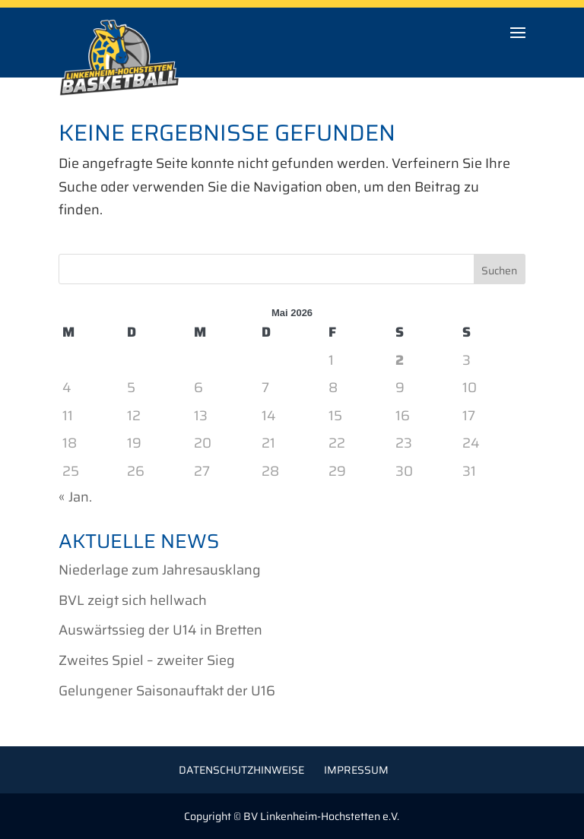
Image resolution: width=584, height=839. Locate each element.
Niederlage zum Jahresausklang (160, 570)
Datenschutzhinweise (241, 769)
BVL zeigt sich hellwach (133, 600)
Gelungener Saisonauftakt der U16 (167, 690)
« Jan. (75, 497)
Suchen (499, 270)
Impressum (356, 769)
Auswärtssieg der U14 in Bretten (160, 630)
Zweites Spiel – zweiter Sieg (147, 660)
